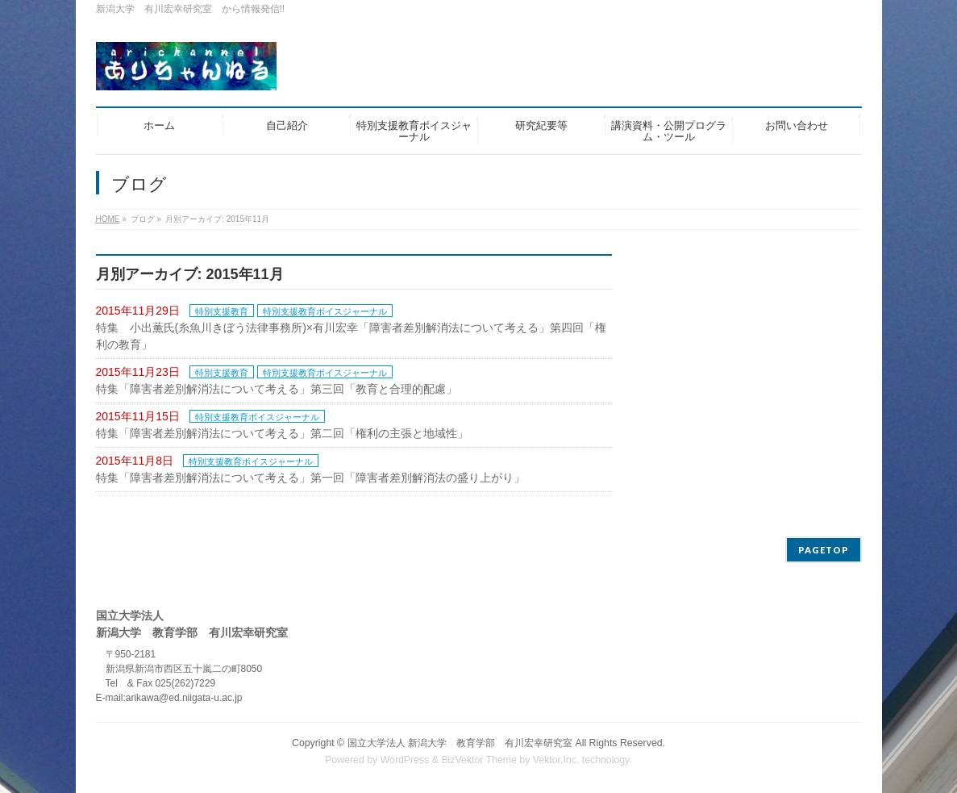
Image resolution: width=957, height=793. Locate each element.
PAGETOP (823, 550)
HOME (108, 219)
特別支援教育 (221, 311)
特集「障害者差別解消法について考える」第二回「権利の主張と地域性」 (282, 433)
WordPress (405, 760)
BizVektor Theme (479, 760)
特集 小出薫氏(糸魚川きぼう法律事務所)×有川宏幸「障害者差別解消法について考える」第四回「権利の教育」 (351, 336)
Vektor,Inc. (556, 760)
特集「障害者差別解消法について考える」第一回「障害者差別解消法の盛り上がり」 (310, 477)
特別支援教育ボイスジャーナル (325, 311)
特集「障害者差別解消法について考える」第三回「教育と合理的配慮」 (276, 388)
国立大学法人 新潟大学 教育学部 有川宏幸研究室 (459, 743)
